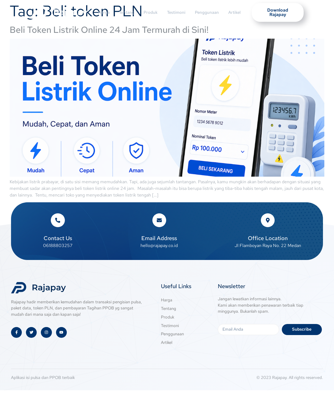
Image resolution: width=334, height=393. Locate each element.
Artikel (239, 12)
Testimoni (177, 12)
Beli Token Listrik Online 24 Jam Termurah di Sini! (109, 30)
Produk (150, 12)
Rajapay (70, 12)
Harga (100, 12)
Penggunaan (210, 12)
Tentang (124, 12)
